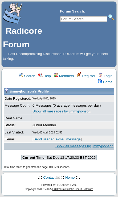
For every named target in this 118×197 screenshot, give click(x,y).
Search (27, 76)
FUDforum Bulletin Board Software (72, 189)
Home (105, 82)
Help (44, 76)
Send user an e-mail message (57, 139)
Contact (49, 177)
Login (105, 76)
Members (64, 76)
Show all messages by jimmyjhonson (61, 111)
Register (86, 76)
